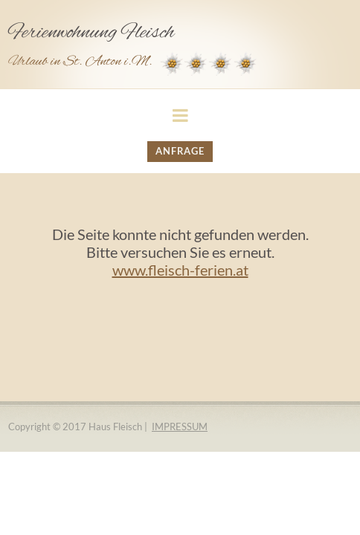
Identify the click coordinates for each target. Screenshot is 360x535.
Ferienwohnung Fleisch (91, 33)
